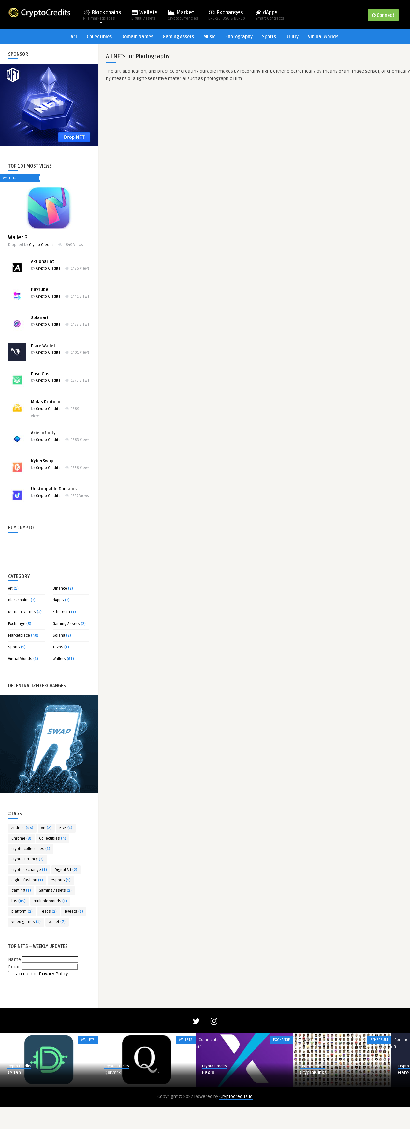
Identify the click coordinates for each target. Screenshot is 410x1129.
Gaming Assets (178, 36)
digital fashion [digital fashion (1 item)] (27, 880)
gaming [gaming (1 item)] (21, 890)
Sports (269, 36)
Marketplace (19, 635)
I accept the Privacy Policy (40, 974)
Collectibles (99, 36)
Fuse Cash (41, 374)
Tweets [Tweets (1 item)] (74, 911)
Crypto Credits (41, 245)
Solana (59, 635)
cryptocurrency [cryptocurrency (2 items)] (27, 859)
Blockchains (102, 17)
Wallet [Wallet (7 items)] (57, 922)
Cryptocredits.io (236, 1118)
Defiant (15, 1095)
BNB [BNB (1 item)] (65, 828)
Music (209, 36)
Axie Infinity (43, 433)
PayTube (39, 289)
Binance (60, 588)
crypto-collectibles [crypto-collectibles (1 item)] (30, 848)
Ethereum (61, 612)
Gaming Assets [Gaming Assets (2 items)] (55, 890)
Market (183, 17)
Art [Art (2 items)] (46, 828)
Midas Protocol (46, 402)
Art (74, 36)
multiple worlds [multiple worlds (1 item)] (50, 901)
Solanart (40, 317)
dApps (269, 17)
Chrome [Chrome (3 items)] (21, 838)
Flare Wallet (43, 345)
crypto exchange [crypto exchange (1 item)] (29, 869)
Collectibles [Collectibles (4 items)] (52, 838)
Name (14, 959)
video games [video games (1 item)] (26, 922)
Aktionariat (42, 261)
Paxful (209, 1095)
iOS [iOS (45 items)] (18, 901)
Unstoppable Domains (54, 489)
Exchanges (226, 17)
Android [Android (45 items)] (22, 828)
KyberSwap (42, 461)
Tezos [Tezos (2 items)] (48, 911)
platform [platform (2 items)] (22, 911)
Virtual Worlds (323, 36)
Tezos (58, 647)
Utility (292, 36)
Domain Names (137, 36)
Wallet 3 (18, 237)
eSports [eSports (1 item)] (61, 880)
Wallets (144, 17)
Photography (239, 36)
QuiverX (112, 1095)
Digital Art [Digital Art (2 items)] (66, 869)
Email (14, 966)
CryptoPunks (313, 1095)
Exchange (16, 623)
